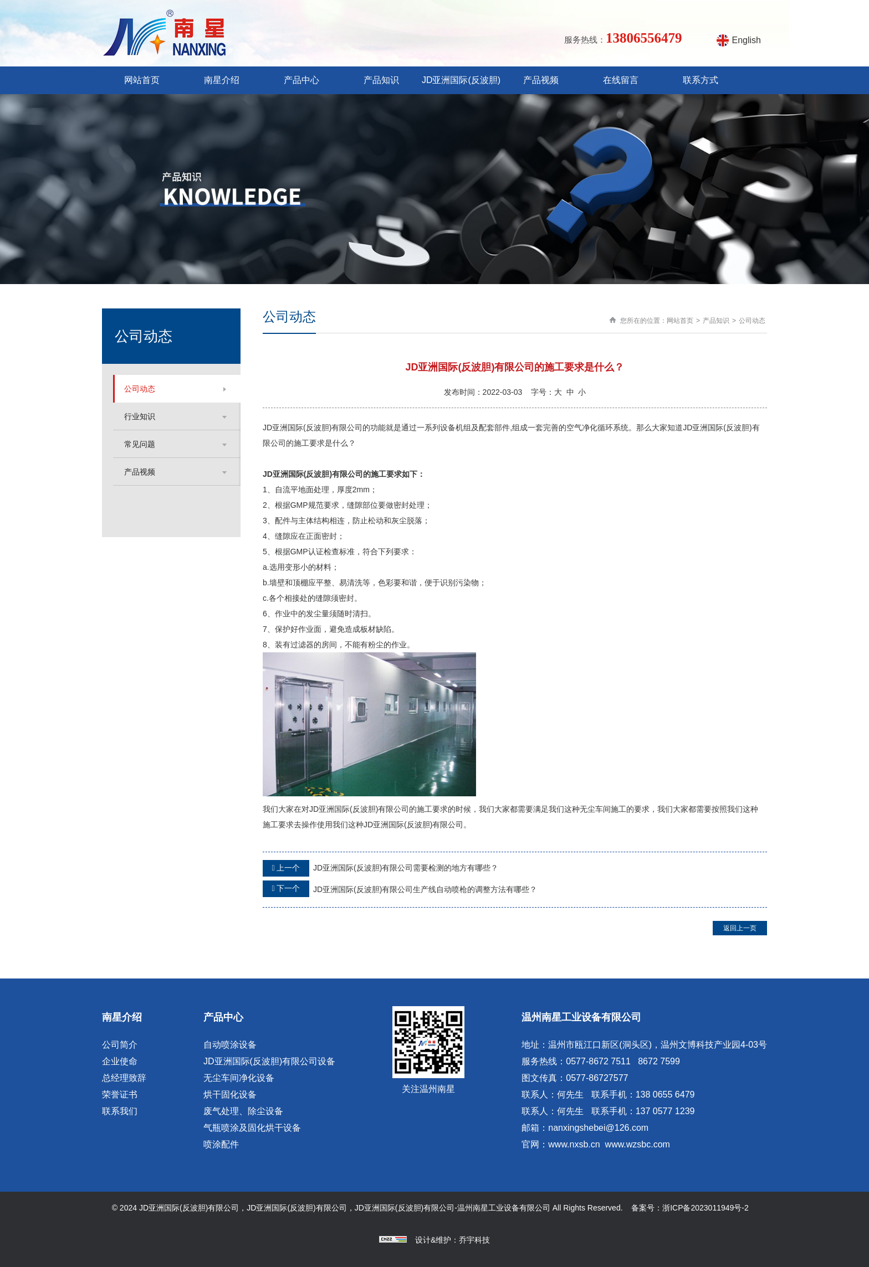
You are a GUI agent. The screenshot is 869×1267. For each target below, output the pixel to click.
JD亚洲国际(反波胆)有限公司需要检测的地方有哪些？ (380, 868)
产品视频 (541, 80)
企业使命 (119, 1061)
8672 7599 (659, 1061)
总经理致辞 (124, 1078)
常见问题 (139, 444)
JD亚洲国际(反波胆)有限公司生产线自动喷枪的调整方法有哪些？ (400, 888)
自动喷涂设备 (230, 1044)
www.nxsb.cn (574, 1144)
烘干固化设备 (230, 1094)
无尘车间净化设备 (238, 1078)
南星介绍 (221, 80)
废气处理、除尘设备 (243, 1111)
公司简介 (119, 1044)
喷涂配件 (221, 1144)
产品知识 (381, 80)
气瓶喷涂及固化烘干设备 (252, 1127)
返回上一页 (739, 928)
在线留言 (620, 80)
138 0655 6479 (665, 1094)
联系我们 (119, 1111)
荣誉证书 (119, 1094)
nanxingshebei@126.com (598, 1127)
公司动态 (139, 388)
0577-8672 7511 (598, 1061)
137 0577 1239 (665, 1111)
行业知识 (139, 416)
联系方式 (700, 80)
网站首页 (142, 80)
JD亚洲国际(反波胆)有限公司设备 (269, 1061)
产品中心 (301, 80)
